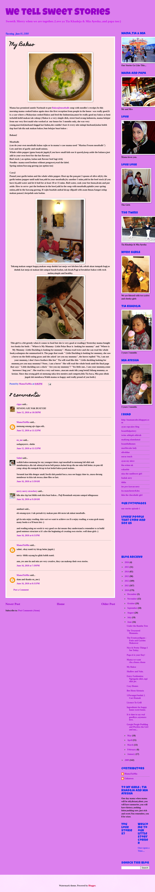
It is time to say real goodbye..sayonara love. (136, 717)
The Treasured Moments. (133, 632)
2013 (127, 576)
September (132, 608)
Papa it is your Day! (136, 655)
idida (123, 482)
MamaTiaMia (23, 422)
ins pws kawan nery (130, 486)
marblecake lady (129, 448)
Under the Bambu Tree (137, 626)
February (132, 749)
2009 (127, 760)
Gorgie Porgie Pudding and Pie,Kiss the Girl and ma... (137, 727)
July (129, 617)
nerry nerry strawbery (27, 491)
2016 (127, 562)
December (132, 594)
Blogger (92, 885)
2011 (127, 585)
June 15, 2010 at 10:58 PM (29, 412)
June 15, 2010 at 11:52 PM (29, 448)
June (129, 622)
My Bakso (131, 667)
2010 (127, 590)
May (129, 735)
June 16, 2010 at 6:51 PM (28, 535)
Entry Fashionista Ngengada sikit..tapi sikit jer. (137, 679)
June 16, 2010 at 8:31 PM (28, 583)
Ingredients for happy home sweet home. (137, 708)
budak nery (126, 478)
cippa (19, 404)
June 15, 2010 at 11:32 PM (29, 430)
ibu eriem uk (127, 465)
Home (61, 604)
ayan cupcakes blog (130, 427)
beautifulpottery (128, 431)
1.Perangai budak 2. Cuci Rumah (136, 696)
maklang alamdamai (130, 439)
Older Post (108, 604)
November (132, 599)
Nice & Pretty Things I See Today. (137, 649)
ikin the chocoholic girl (131, 495)
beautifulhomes (128, 444)
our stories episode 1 (130, 508)
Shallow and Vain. (135, 671)
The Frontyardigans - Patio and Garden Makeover (136, 640)
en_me (20, 440)
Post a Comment (21, 590)
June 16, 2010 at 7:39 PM (28, 565)
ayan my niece (127, 461)
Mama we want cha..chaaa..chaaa (136, 661)
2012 (127, 581)
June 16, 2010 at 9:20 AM (28, 499)
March (130, 745)
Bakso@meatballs (60, 108)
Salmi (19, 458)
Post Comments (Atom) (29, 610)
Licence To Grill (134, 702)
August (130, 613)
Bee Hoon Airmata (135, 691)
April (130, 740)
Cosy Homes (132, 686)
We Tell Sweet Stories (57, 13)
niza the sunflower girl (131, 474)
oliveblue (125, 452)
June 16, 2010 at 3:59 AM (28, 481)
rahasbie (125, 469)
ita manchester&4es (130, 491)
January (131, 754)
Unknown (129, 778)
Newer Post (12, 604)
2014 (127, 571)
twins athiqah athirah (131, 435)
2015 (127, 567)
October (131, 603)
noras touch (126, 456)
